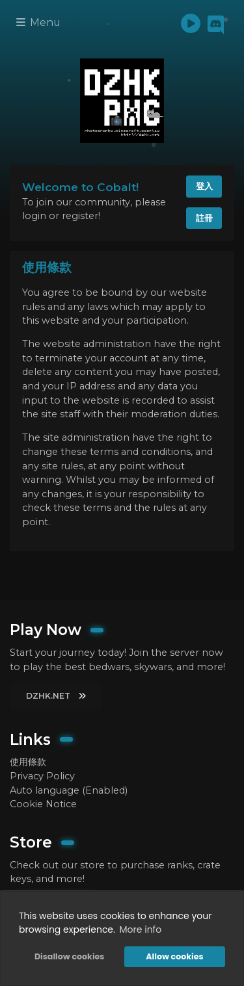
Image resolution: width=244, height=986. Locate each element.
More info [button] (141, 929)
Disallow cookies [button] (69, 956)
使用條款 (28, 762)
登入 (204, 186)
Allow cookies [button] (174, 956)
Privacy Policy (42, 776)
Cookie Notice (43, 804)
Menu (38, 22)
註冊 (204, 218)
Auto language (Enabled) (69, 790)
